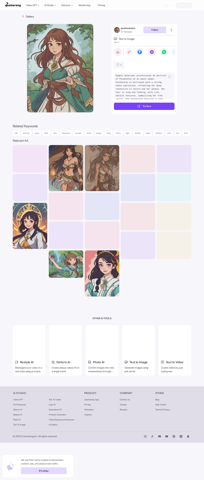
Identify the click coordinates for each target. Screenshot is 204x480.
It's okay (42, 470)
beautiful (66, 133)
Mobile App (85, 5)
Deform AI (17, 447)
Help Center (160, 442)
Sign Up (184, 5)
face (46, 133)
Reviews (123, 447)
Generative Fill (55, 447)
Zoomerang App (91, 437)
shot (186, 133)
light (128, 133)
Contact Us (125, 437)
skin (55, 133)
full (177, 133)
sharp (98, 133)
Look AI (52, 442)
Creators (88, 452)
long (109, 133)
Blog (157, 437)
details (138, 133)
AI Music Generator (57, 452)
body (89, 133)
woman (78, 133)
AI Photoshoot (19, 442)
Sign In (168, 5)
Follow (154, 29)
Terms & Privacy (162, 447)
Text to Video (55, 437)
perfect (159, 133)
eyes (37, 133)
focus (118, 133)
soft (169, 133)
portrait (26, 133)
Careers (123, 442)
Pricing (101, 5)
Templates (89, 447)
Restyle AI (17, 452)
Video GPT (18, 437)
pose (148, 133)
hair (16, 133)
